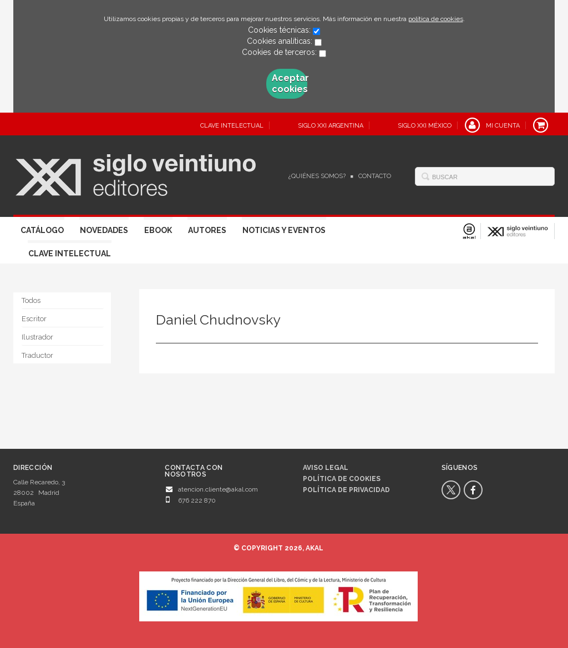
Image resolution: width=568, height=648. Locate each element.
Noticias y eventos (284, 230)
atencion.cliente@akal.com (218, 489)
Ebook (158, 230)
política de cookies (435, 19)
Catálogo (42, 230)
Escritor (34, 319)
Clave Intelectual (69, 253)
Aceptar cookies (289, 83)
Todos (31, 300)
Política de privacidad (346, 490)
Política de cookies (342, 479)
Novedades (104, 230)
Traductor (37, 355)
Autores (207, 230)
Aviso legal (325, 468)
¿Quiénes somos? (317, 176)
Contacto (374, 176)
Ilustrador (37, 337)
